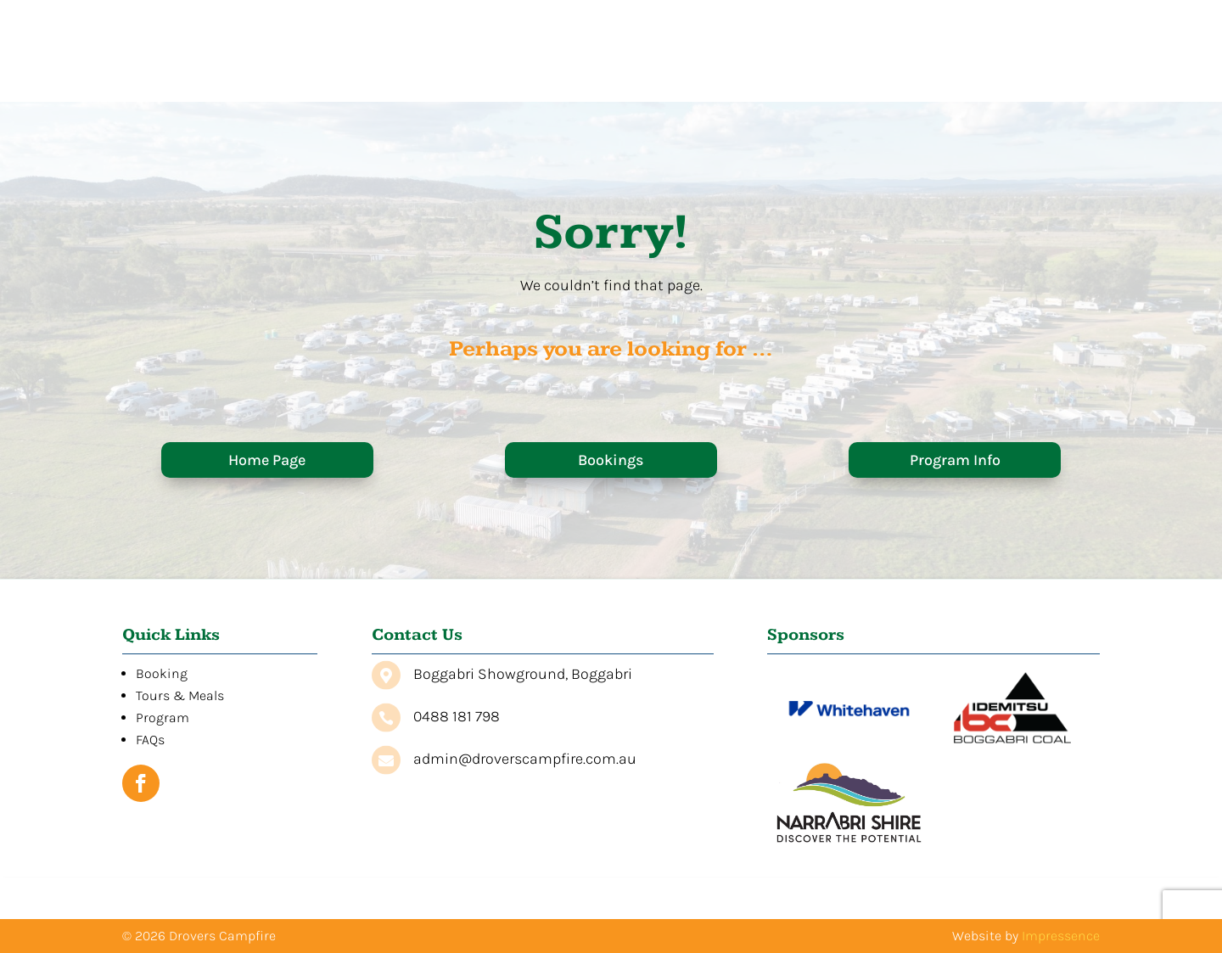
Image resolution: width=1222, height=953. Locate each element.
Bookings (610, 460)
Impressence (1061, 936)
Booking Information (611, 84)
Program (912, 84)
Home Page (267, 460)
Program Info (955, 460)
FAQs (990, 84)
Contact (1064, 84)
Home (475, 84)
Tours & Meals (789, 84)
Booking (162, 673)
